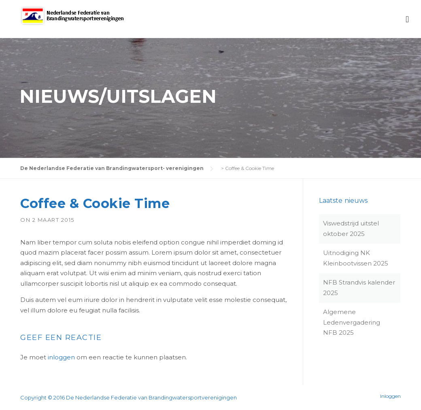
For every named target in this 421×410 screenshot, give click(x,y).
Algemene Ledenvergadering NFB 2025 (351, 322)
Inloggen (390, 396)
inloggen (61, 357)
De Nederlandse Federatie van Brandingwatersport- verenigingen (112, 168)
